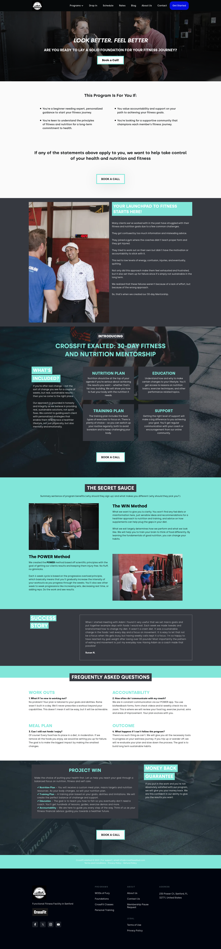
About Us (147, 5)
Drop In (93, 5)
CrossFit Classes (104, 904)
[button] (76, 5)
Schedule (108, 5)
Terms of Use (134, 925)
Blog (133, 5)
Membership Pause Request (138, 906)
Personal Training (104, 910)
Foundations (102, 898)
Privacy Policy (135, 930)
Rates (122, 5)
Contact (162, 5)
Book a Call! (110, 60)
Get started (179, 5)
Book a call (110, 179)
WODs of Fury (102, 893)
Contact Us (133, 898)
